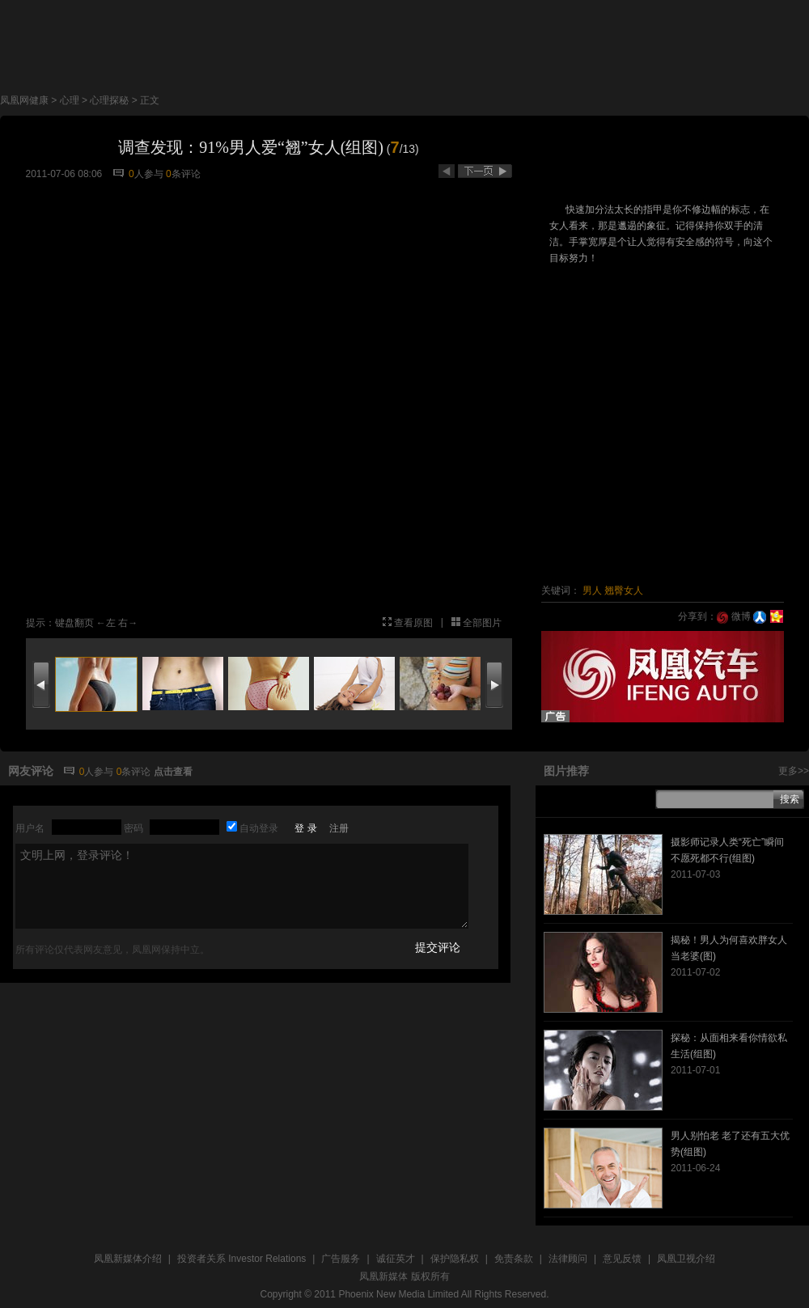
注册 (339, 828)
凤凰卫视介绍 (686, 1258)
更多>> (793, 771)
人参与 (146, 174)
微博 (733, 616)
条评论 (183, 174)
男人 (592, 590)
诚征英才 (395, 1258)
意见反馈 (622, 1258)
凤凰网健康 (24, 100)
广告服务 (340, 1258)
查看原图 (413, 623)
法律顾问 (568, 1258)
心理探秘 (109, 100)
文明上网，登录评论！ (241, 886)
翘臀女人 (623, 590)
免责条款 (513, 1258)
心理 (69, 100)
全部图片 (482, 623)
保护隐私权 (454, 1258)
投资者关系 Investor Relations (241, 1258)
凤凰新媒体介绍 (128, 1258)
